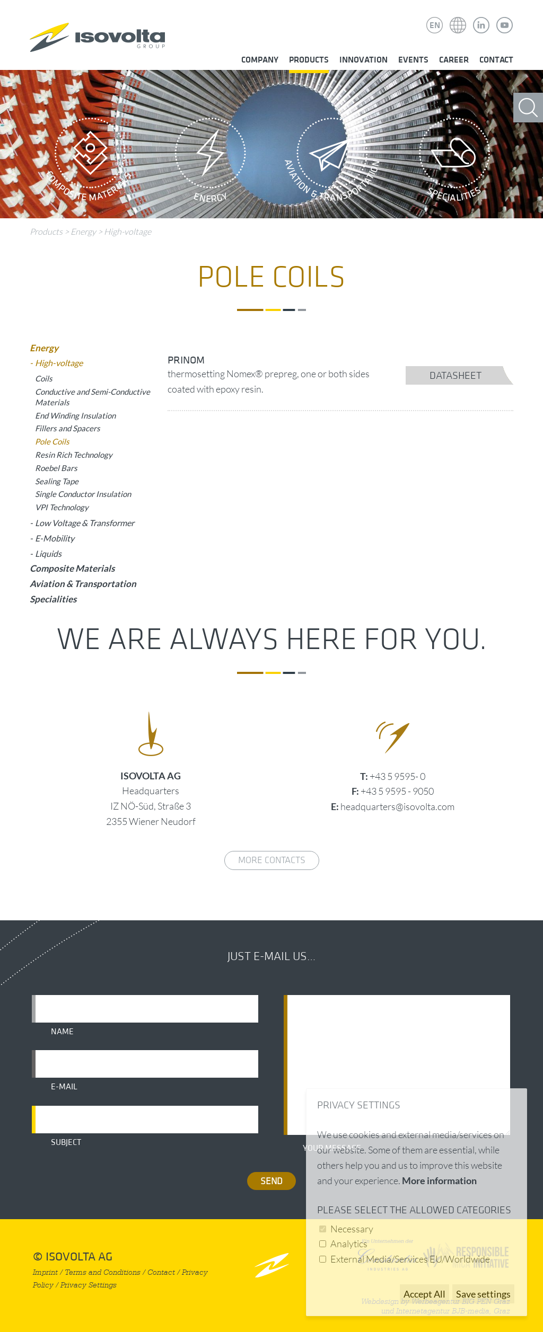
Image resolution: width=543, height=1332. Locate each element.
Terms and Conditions (103, 1272)
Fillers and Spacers (67, 428)
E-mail (64, 1086)
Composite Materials (88, 163)
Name (62, 1031)
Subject (66, 1142)
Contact (496, 60)
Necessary (351, 1229)
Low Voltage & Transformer (84, 523)
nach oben (272, 1265)
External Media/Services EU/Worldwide (410, 1259)
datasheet (455, 375)
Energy (210, 163)
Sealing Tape (56, 481)
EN (435, 25)
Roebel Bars (56, 468)
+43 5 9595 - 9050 (397, 791)
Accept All (424, 1294)
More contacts (271, 860)
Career (454, 60)
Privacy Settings (88, 1285)
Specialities (454, 163)
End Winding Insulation (75, 415)
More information (439, 1180)
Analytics (348, 1243)
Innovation (363, 60)
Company (259, 60)
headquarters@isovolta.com (397, 806)
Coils (43, 378)
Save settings (483, 1294)
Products (309, 60)
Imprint (45, 1272)
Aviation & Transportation (332, 163)
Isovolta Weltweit (458, 17)
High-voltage (127, 231)
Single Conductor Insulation (83, 494)
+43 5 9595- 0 (397, 776)
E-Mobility (54, 538)
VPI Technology (62, 507)
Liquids (48, 553)
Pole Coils (52, 441)
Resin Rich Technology (73, 454)
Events (413, 60)
